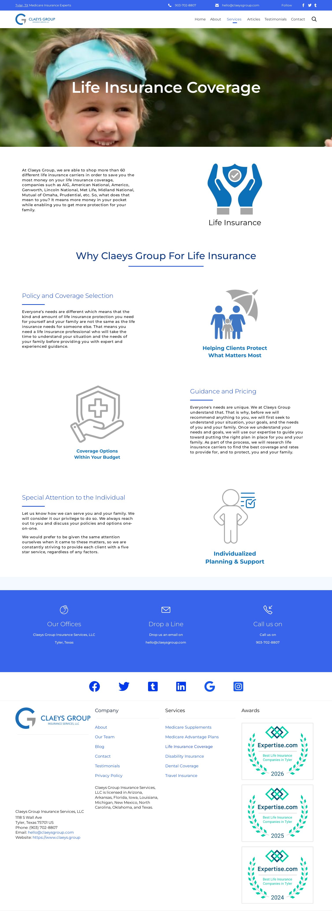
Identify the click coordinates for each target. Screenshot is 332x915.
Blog (99, 746)
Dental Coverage (181, 766)
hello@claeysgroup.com (240, 5)
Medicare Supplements (188, 727)
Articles (253, 19)
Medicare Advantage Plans (192, 737)
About (215, 19)
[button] (235, 191)
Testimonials (276, 19)
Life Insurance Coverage (189, 746)
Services (234, 19)
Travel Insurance (181, 775)
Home (200, 19)
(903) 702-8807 (43, 827)
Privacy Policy (108, 775)
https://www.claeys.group (56, 837)
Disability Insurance (184, 756)
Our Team (105, 737)
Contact (298, 19)
